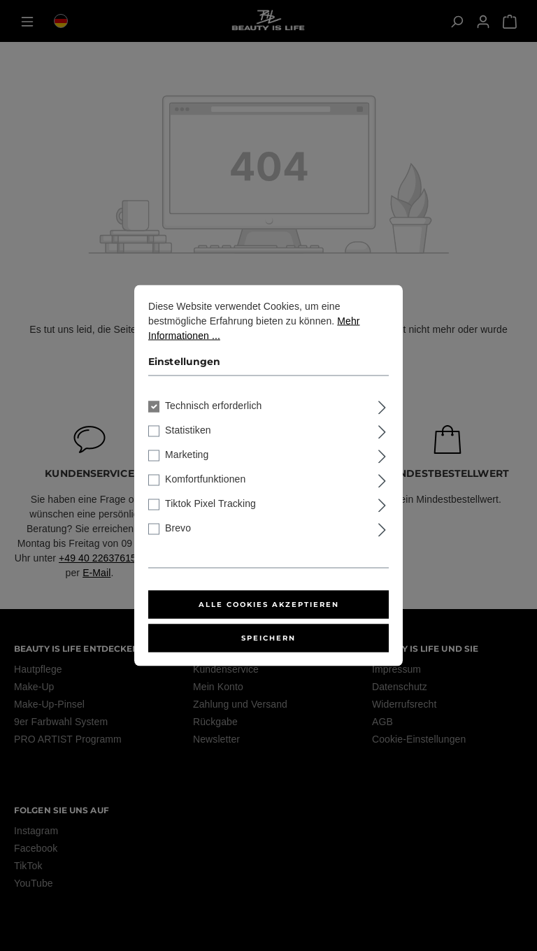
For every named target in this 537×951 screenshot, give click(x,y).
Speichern (268, 638)
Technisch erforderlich (213, 405)
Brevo (178, 528)
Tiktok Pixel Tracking (210, 503)
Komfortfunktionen (205, 479)
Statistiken (188, 430)
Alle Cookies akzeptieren (269, 604)
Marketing (186, 454)
